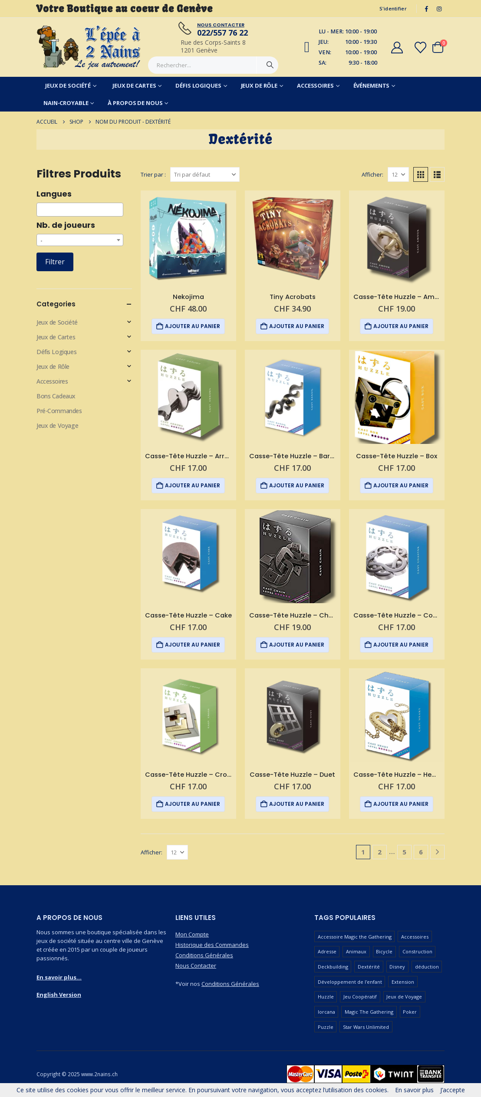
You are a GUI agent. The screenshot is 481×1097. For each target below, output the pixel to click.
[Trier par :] (205, 174)
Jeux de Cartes (134, 85)
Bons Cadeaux (56, 396)
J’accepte (452, 1090)
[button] (420, 174)
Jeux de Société (68, 85)
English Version (58, 994)
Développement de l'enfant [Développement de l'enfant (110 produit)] (350, 982)
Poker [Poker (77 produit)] (410, 1011)
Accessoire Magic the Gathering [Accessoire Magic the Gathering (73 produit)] (355, 936)
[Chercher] (270, 65)
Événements (371, 85)
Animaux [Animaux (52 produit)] (356, 951)
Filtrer (55, 261)
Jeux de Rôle (259, 85)
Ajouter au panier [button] (192, 326)
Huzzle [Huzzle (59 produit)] (326, 996)
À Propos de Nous (135, 103)
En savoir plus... (59, 977)
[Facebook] (426, 8)
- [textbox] (41, 240)
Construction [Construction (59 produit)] (417, 951)
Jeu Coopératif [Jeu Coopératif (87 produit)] (360, 996)
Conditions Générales (204, 955)
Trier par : (153, 174)
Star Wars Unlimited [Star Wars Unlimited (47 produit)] (366, 1027)
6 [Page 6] (421, 851)
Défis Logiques (198, 85)
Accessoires (315, 85)
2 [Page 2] (380, 851)
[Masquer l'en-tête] (89, 47)
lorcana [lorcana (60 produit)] (326, 1011)
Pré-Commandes (59, 411)
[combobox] (79, 210)
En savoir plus (414, 1090)
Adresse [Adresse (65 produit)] (327, 951)
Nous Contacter (195, 965)
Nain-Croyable (65, 103)
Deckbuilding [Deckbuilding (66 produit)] (333, 966)
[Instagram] (439, 8)
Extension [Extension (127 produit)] (403, 982)
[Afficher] (398, 174)
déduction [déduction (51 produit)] (427, 966)
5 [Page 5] (404, 851)
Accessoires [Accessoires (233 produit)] (414, 936)
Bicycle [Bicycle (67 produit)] (384, 951)
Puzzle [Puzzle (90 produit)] (325, 1027)
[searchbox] (41, 209)
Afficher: (372, 174)
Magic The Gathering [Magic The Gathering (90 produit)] (369, 1011)
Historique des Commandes (212, 945)
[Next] (437, 852)
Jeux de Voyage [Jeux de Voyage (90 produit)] (404, 996)
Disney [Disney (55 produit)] (397, 966)
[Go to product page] (188, 238)
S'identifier (393, 8)
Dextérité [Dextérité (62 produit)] (369, 966)
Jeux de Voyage (57, 425)
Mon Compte (192, 934)
